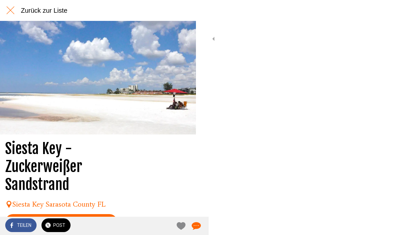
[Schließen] (10, 10)
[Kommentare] (183, 226)
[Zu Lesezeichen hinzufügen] (167, 226)
